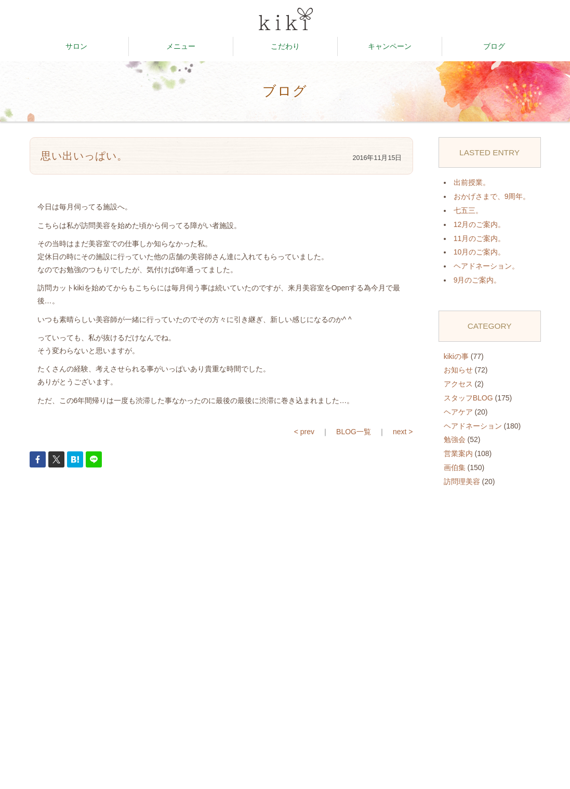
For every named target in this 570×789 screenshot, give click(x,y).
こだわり (285, 46)
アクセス (458, 384)
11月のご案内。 (480, 238)
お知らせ (458, 370)
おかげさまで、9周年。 (492, 196)
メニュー (180, 46)
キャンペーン (390, 46)
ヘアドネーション (473, 426)
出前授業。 (472, 182)
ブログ (494, 46)
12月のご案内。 (480, 224)
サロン (76, 46)
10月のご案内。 (480, 252)
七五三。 (468, 210)
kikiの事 (456, 356)
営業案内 (458, 453)
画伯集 (455, 467)
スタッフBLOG (468, 398)
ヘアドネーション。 (486, 266)
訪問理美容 (462, 481)
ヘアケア (458, 412)
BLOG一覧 (353, 431)
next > (403, 431)
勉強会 (455, 439)
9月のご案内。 (477, 280)
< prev (304, 431)
